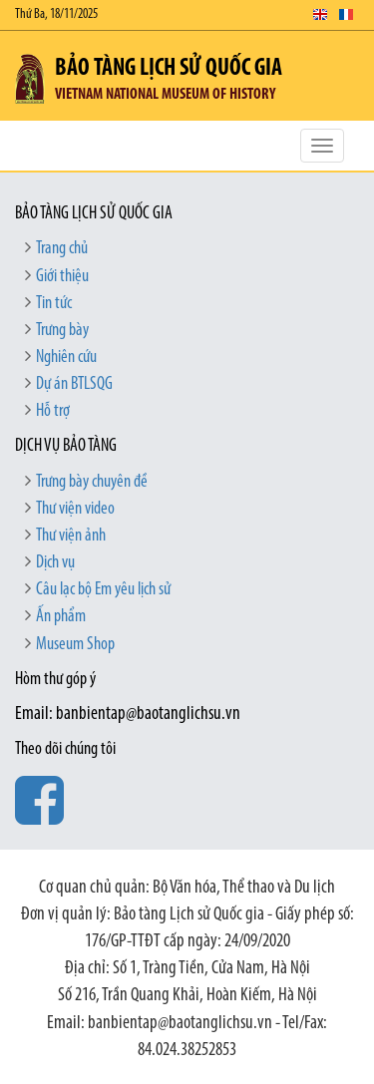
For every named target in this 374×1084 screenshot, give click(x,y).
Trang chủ (62, 248)
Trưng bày (62, 330)
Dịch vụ (55, 562)
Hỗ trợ (53, 411)
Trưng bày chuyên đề (92, 482)
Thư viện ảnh (71, 536)
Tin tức (54, 303)
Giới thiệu (62, 276)
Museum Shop (75, 644)
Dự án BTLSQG (74, 384)
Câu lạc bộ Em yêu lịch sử (103, 589)
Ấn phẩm (61, 616)
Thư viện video (75, 509)
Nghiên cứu (66, 357)
